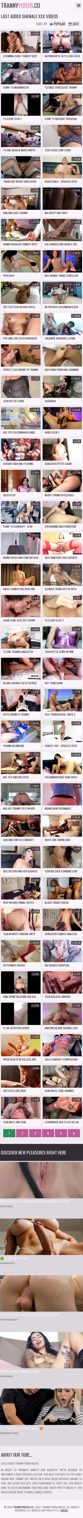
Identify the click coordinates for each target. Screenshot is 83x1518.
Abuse (64, 1510)
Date (74, 23)
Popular (57, 23)
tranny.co (20, 5)
